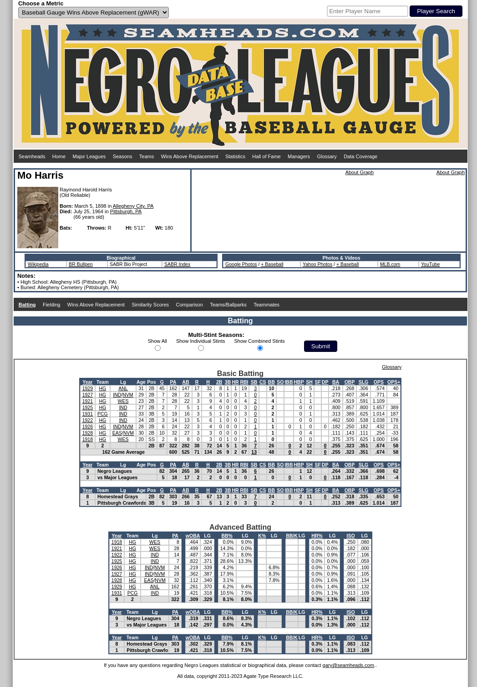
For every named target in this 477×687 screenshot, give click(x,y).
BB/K (292, 535)
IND (117, 394)
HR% (317, 535)
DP (325, 382)
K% (262, 535)
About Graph (359, 172)
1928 (87, 433)
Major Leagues (89, 156)
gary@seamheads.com (348, 665)
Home (59, 156)
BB (271, 382)
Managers (299, 156)
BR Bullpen (81, 264)
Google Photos (241, 264)
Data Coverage (360, 156)
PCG (102, 413)
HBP (299, 382)
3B (228, 382)
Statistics (235, 156)
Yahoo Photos (317, 264)
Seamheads (32, 156)
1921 (87, 401)
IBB (288, 382)
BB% (227, 535)
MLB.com (390, 264)
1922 (87, 420)
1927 (87, 394)
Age (141, 382)
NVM (127, 394)
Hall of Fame (266, 156)
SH (309, 382)
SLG (364, 382)
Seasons (122, 156)
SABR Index (177, 264)
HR (235, 382)
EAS (117, 433)
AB (185, 382)
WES (122, 401)
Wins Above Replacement (189, 156)
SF (317, 382)
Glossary (326, 156)
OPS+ (393, 382)
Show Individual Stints (200, 341)
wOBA (193, 535)
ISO (350, 535)
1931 (87, 413)
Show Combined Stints (259, 341)
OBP (350, 382)
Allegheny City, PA (133, 206)
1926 (87, 426)
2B (219, 382)
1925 (87, 407)
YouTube (430, 264)
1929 (87, 388)
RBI (244, 382)
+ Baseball (272, 264)
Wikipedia (38, 264)
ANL (122, 388)
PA (173, 382)
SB (254, 382)
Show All (157, 341)
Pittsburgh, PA (126, 211)
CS (262, 382)
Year (87, 382)
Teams (146, 156)
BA (335, 382)
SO (280, 382)
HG (103, 388)
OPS (379, 382)
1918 (87, 439)
